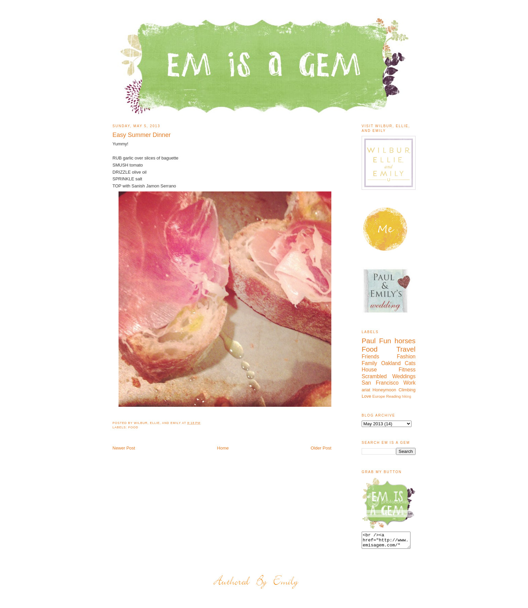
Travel (406, 349)
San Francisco (380, 383)
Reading (393, 396)
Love (366, 396)
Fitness (407, 369)
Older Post (321, 448)
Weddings (404, 376)
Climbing (407, 389)
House (369, 369)
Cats (410, 363)
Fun (385, 341)
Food (133, 427)
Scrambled (374, 376)
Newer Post (123, 448)
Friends (370, 356)
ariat (366, 389)
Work (409, 383)
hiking (406, 396)
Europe (378, 396)
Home (223, 448)
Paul (369, 341)
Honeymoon (384, 389)
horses (405, 341)
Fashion (406, 356)
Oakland (391, 363)
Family (369, 363)
